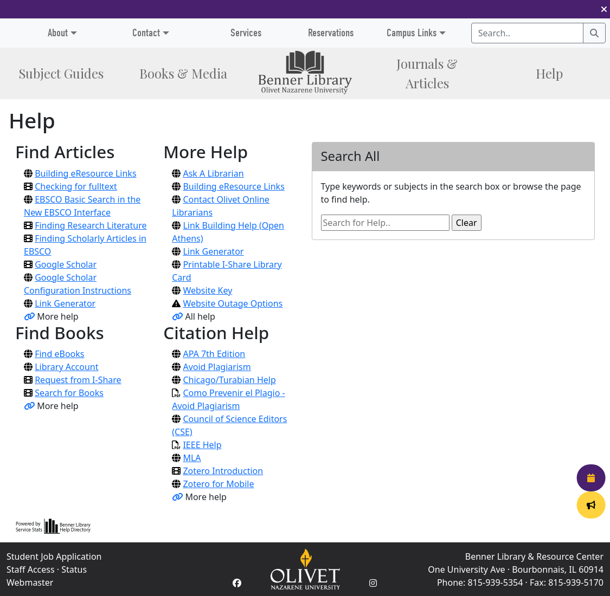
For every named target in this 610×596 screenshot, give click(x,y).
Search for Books (69, 393)
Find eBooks (59, 354)
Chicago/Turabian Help (229, 380)
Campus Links (411, 33)
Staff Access (31, 569)
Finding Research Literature (90, 225)
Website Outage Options (232, 303)
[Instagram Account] (373, 583)
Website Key (207, 290)
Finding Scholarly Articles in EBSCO (85, 244)
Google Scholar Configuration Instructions (77, 283)
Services (245, 33)
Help (549, 73)
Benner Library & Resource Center (534, 556)
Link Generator (65, 303)
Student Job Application (54, 556)
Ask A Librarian (213, 173)
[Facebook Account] (237, 583)
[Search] (594, 33)
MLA (192, 458)
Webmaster (30, 582)
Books (183, 73)
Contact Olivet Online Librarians (220, 205)
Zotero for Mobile (218, 484)
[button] (604, 9)
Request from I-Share (78, 380)
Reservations (331, 33)
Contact (146, 33)
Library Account (66, 367)
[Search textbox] (527, 33)
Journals (427, 73)
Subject (61, 73)
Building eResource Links (85, 173)
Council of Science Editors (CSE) (229, 425)
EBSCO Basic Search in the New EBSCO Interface (82, 205)
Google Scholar (66, 264)
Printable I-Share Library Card (226, 270)
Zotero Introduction (223, 471)
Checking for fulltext (76, 186)
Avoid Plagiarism (217, 367)
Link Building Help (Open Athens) (228, 231)
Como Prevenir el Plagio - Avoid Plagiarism (228, 399)
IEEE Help (202, 445)
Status (74, 569)
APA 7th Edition (214, 354)
